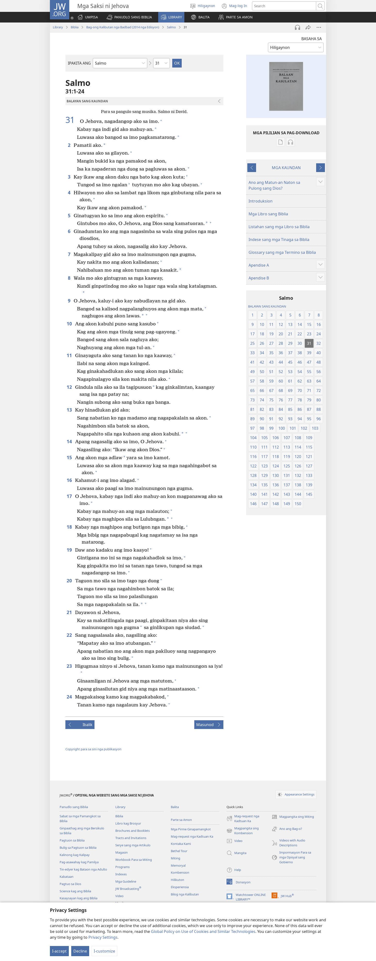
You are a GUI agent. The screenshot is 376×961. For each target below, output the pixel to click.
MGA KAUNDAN (286, 167)
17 (70, 496)
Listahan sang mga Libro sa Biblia (279, 226)
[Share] (308, 27)
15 (70, 457)
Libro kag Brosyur (128, 823)
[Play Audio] (297, 27)
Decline (80, 951)
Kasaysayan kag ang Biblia (78, 898)
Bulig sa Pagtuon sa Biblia (78, 847)
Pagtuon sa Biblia (72, 840)
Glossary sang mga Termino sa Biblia (282, 252)
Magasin (121, 852)
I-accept (59, 951)
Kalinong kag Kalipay (75, 855)
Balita (175, 807)
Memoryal (178, 865)
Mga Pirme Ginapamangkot (191, 829)
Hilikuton (177, 880)
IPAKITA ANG (79, 63)
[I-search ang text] (284, 5)
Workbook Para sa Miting (133, 859)
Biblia (74, 27)
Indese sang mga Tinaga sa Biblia (279, 239)
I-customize (104, 951)
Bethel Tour (179, 851)
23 (70, 666)
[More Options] (318, 27)
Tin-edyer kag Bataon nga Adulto (83, 869)
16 (70, 480)
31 (72, 120)
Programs (122, 867)
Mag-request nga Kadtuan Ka (192, 836)
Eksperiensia (180, 887)
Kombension (180, 872)
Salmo (171, 27)
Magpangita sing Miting (293, 817)
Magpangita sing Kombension (243, 831)
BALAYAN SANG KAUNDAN (267, 306)
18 (70, 527)
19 (70, 550)
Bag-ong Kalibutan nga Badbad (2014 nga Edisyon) (122, 27)
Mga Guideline (125, 881)
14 (70, 441)
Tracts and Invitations (130, 838)
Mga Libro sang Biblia (268, 214)
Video (119, 896)
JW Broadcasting (128, 888)
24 (70, 696)
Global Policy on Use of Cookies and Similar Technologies (203, 931)
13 (70, 409)
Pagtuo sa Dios (70, 884)
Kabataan (66, 876)
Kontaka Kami (181, 843)
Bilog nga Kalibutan (185, 894)
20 (70, 580)
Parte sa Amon (181, 820)
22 (70, 635)
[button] (129, 17)
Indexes (121, 874)
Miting (175, 858)
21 (70, 612)
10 (70, 323)
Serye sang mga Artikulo (132, 845)
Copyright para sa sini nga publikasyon (93, 749)
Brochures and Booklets (132, 830)
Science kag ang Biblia (75, 891)
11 (70, 355)
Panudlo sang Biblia (74, 807)
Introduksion (261, 201)
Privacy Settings (103, 937)
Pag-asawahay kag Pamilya (79, 862)
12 (70, 387)
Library (58, 27)
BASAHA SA (311, 38)
